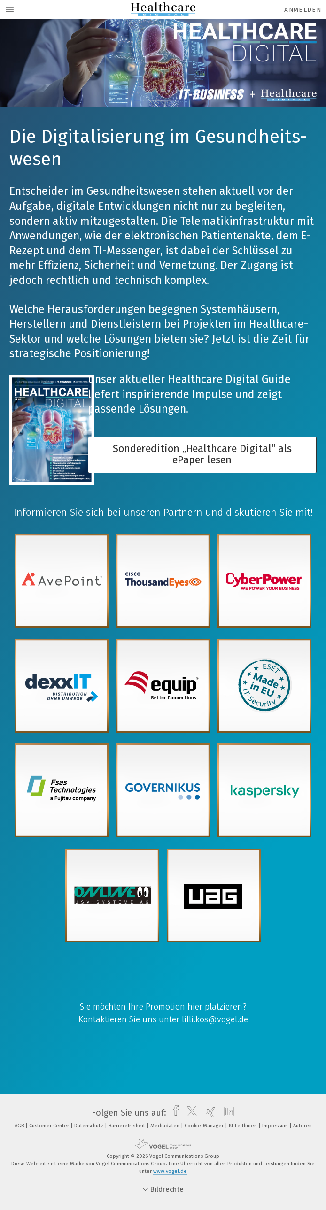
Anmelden (302, 10)
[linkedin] (226, 1113)
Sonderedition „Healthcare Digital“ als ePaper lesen (202, 454)
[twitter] (189, 1113)
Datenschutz (89, 1126)
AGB (20, 1126)
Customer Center (49, 1126)
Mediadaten (165, 1126)
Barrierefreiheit (128, 1126)
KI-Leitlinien (243, 1126)
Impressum (275, 1126)
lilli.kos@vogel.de (215, 1019)
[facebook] (174, 1113)
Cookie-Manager (205, 1126)
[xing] (208, 1113)
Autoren (302, 1126)
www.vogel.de (170, 1171)
